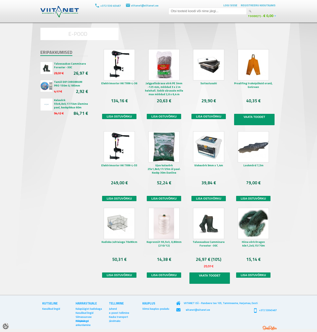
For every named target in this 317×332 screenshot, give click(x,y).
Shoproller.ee (270, 328)
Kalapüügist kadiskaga (89, 309)
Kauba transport (118, 317)
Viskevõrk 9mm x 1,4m (208, 165)
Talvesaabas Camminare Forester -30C (70, 65)
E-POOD (78, 33)
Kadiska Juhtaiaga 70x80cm (119, 242)
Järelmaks (114, 321)
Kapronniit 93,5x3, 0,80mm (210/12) (164, 244)
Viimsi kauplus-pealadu (155, 309)
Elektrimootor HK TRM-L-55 (119, 165)
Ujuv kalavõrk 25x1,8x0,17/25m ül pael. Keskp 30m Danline (164, 169)
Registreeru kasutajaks (258, 5)
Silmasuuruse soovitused (84, 317)
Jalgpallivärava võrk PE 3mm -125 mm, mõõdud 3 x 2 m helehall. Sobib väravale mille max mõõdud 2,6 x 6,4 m (164, 88)
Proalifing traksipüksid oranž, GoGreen (253, 85)
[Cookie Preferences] (5, 326)
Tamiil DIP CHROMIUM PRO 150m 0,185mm (68, 83)
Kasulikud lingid (51, 309)
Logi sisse (230, 5)
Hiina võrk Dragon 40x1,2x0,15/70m (253, 244)
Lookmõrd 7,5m (253, 165)
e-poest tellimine (119, 313)
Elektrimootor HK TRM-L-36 (119, 83)
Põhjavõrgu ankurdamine (83, 321)
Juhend (113, 309)
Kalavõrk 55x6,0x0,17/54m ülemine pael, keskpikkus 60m (71, 103)
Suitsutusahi (208, 83)
